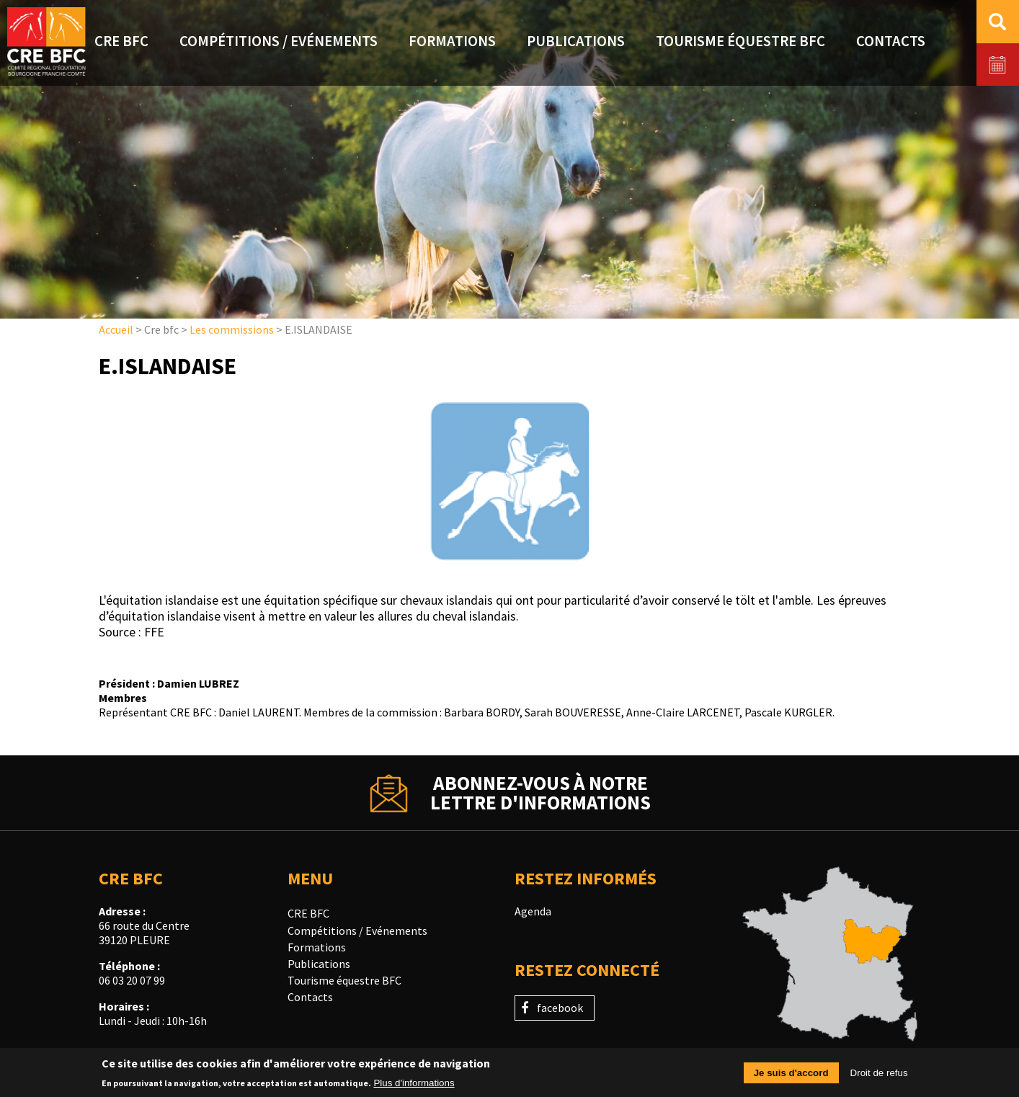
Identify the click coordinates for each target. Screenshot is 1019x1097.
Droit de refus (879, 1074)
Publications (319, 963)
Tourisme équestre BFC (344, 980)
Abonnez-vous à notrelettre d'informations (540, 792)
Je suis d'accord (791, 1074)
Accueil (116, 329)
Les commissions (232, 329)
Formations (317, 947)
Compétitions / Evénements (357, 930)
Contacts (310, 997)
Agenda (533, 911)
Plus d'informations (413, 1084)
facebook (560, 1007)
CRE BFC (308, 913)
